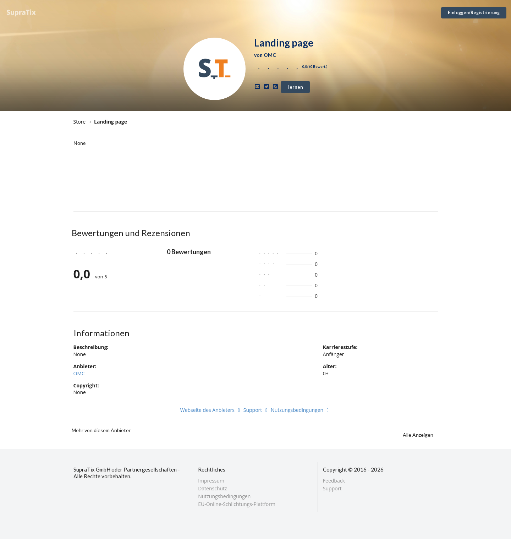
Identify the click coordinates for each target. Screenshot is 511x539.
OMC (79, 373)
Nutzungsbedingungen (301, 410)
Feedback (334, 481)
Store (79, 121)
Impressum (211, 481)
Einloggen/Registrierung (474, 12)
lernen (295, 87)
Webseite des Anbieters (211, 410)
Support (256, 410)
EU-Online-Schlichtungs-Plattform (236, 504)
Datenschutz (212, 488)
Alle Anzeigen (418, 435)
